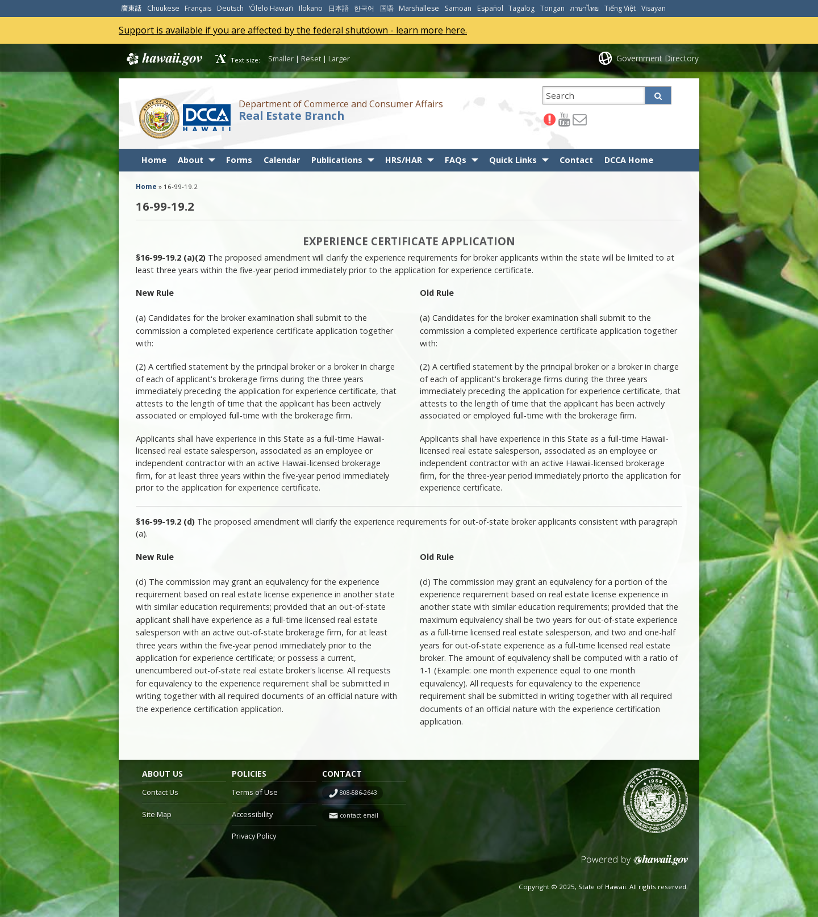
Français (198, 8)
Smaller (281, 58)
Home (153, 159)
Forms (239, 159)
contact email (359, 815)
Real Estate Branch (291, 116)
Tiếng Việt (620, 8)
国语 (387, 8)
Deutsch (230, 8)
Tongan (552, 8)
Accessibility (252, 814)
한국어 (364, 8)
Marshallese (419, 8)
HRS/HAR (403, 159)
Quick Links (513, 159)
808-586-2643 (358, 793)
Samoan (458, 8)
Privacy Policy (254, 836)
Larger (339, 58)
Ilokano (311, 8)
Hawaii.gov (163, 59)
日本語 (338, 8)
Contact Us (160, 792)
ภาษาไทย (584, 8)
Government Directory (657, 58)
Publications (336, 159)
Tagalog (521, 8)
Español (490, 8)
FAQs (455, 159)
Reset (311, 58)
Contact (576, 159)
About (190, 159)
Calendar (282, 159)
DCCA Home (628, 159)
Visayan (653, 8)
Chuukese (163, 8)
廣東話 (131, 8)
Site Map (157, 814)
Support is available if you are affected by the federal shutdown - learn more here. (293, 30)
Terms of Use (255, 792)
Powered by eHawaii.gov (635, 864)
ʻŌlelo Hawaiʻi (271, 8)
